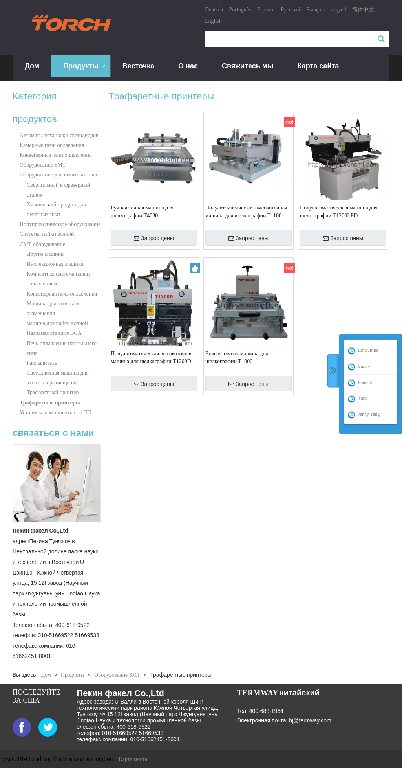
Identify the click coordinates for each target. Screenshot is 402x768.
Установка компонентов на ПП (55, 412)
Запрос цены (154, 238)
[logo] (74, 23)
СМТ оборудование (42, 244)
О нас (188, 66)
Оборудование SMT (43, 165)
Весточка (138, 66)
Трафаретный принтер (53, 392)
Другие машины (45, 254)
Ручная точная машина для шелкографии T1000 (236, 357)
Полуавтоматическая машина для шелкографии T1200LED (339, 212)
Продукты (81, 66)
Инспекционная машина (55, 264)
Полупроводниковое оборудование (60, 224)
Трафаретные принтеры (50, 403)
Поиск (381, 39)
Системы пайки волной (47, 234)
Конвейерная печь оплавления (62, 294)
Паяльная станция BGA (54, 333)
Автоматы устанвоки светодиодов (59, 135)
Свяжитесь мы (248, 66)
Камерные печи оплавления (52, 145)
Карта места (133, 759)
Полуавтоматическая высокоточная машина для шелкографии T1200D (152, 357)
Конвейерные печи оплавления (55, 155)
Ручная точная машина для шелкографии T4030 (142, 212)
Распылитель (42, 363)
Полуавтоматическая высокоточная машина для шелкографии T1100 (246, 212)
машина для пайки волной (57, 323)
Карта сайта (318, 66)
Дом (32, 66)
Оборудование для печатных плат (59, 175)
